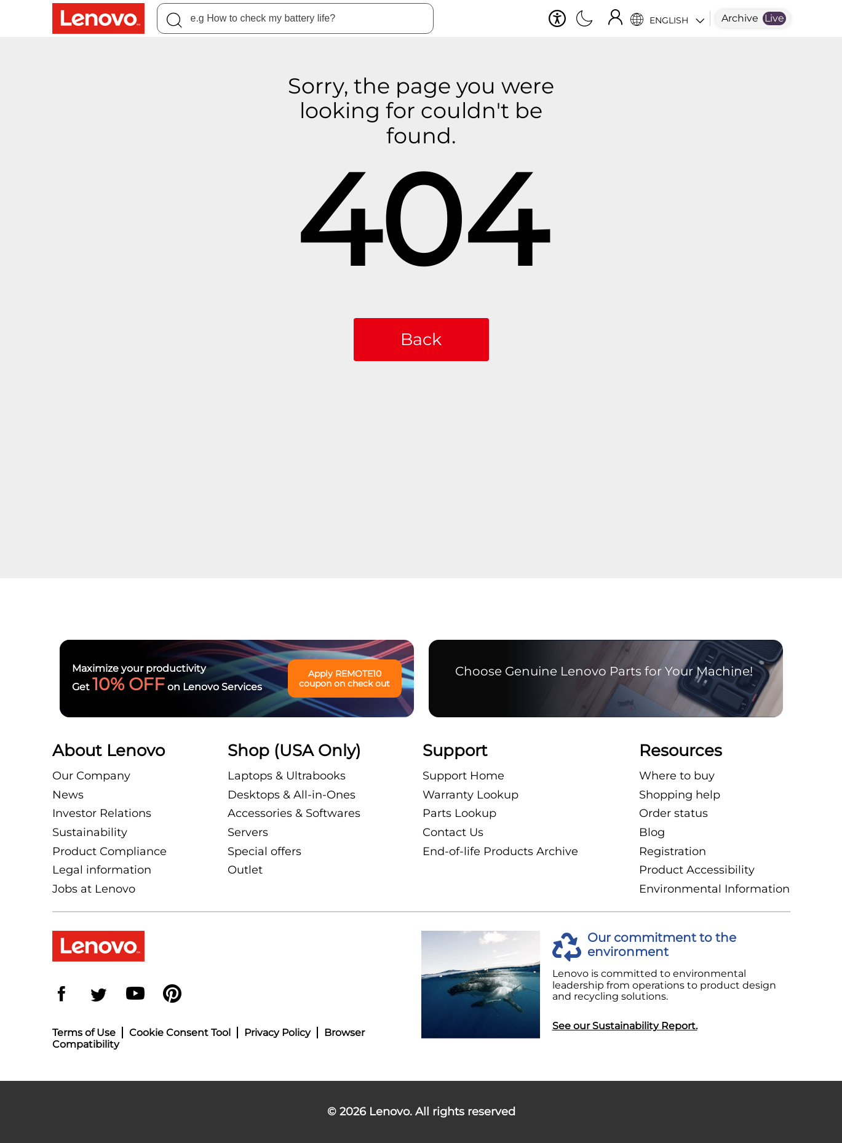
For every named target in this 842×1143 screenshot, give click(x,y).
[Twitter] (98, 995)
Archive (739, 18)
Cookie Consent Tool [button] (180, 1032)
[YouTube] (135, 995)
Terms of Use (84, 1032)
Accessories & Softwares (294, 813)
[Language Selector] (667, 18)
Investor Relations (101, 813)
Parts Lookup (459, 813)
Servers (248, 832)
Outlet (245, 870)
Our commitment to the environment (661, 945)
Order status (673, 813)
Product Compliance (109, 851)
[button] (557, 18)
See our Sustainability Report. (624, 1026)
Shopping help (679, 795)
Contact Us (453, 832)
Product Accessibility (697, 870)
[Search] (174, 22)
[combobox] (295, 18)
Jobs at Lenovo (93, 889)
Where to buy (677, 776)
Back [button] (421, 339)
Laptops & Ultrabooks (287, 776)
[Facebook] (61, 995)
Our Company (91, 776)
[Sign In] (615, 18)
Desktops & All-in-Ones (291, 795)
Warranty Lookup (470, 795)
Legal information (101, 870)
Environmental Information (714, 889)
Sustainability (89, 832)
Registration (672, 851)
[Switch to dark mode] (584, 19)
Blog (652, 832)
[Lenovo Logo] (104, 18)
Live (774, 18)
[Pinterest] (172, 995)
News (68, 795)
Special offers (264, 851)
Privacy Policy (277, 1032)
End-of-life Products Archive (500, 851)
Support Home (463, 776)
